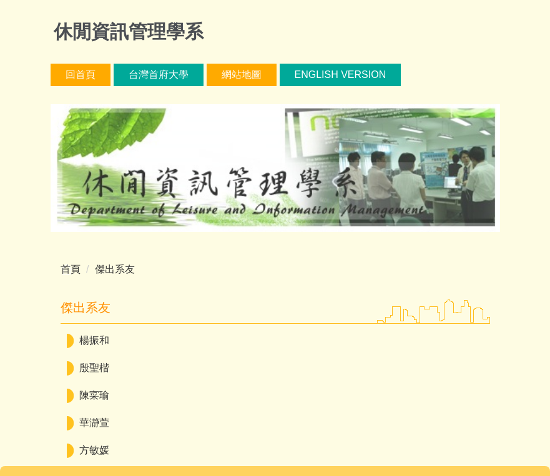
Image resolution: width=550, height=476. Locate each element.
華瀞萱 (94, 422)
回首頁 (81, 74)
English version (340, 74)
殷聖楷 (94, 367)
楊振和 (94, 340)
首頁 (71, 269)
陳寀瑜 (94, 395)
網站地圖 (242, 74)
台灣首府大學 (159, 74)
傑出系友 (115, 269)
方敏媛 (94, 450)
